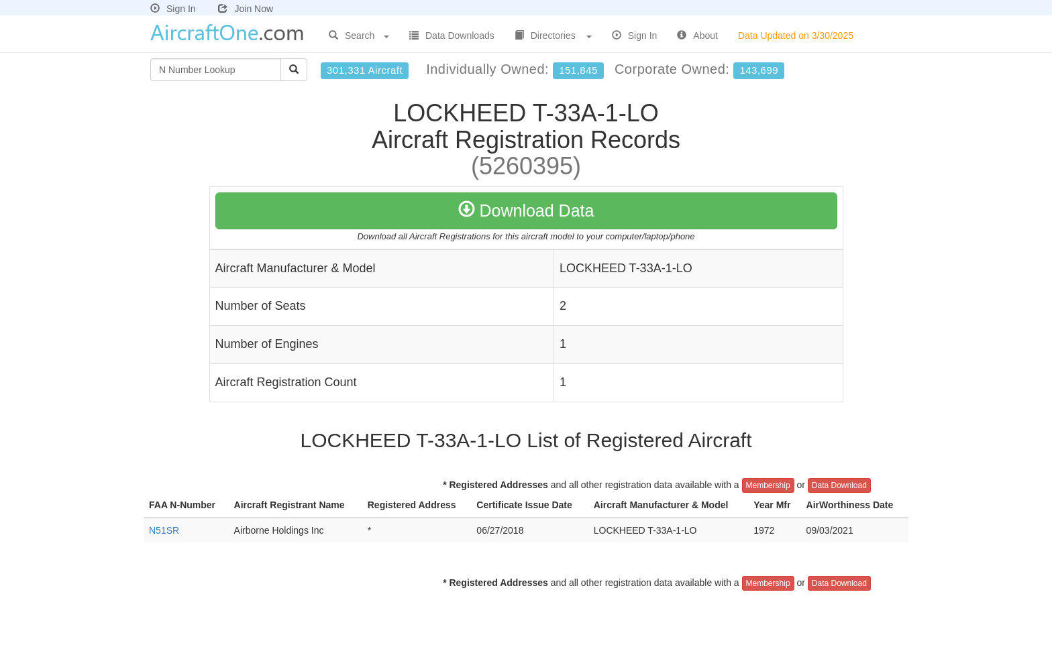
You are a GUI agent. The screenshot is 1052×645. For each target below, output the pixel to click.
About (697, 35)
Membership (768, 485)
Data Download (839, 485)
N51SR (164, 530)
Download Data (526, 210)
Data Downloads (451, 35)
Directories (553, 35)
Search (359, 35)
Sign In (173, 8)
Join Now (245, 8)
